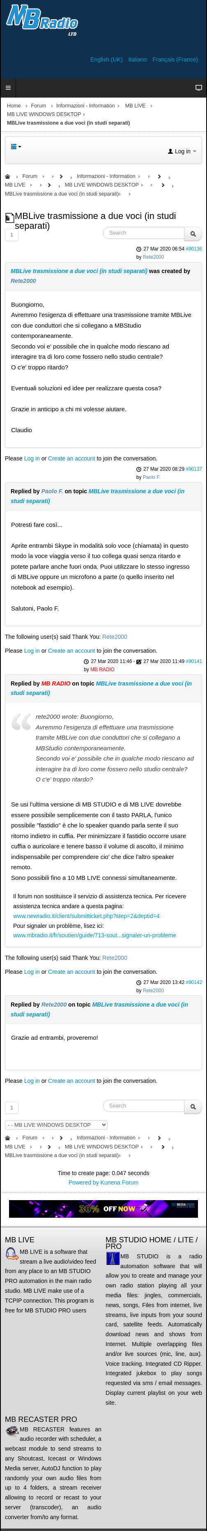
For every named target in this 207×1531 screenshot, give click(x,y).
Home (14, 106)
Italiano (138, 59)
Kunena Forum (120, 1182)
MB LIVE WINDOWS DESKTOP (44, 114)
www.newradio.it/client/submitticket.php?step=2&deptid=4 (86, 916)
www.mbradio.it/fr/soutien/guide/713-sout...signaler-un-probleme (94, 935)
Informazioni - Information (85, 106)
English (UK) (107, 59)
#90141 (194, 661)
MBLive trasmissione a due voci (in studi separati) (79, 271)
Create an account (71, 458)
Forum (38, 106)
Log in (32, 458)
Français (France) (175, 59)
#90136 (194, 249)
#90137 (194, 469)
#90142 (194, 982)
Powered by (84, 1182)
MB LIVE (135, 106)
